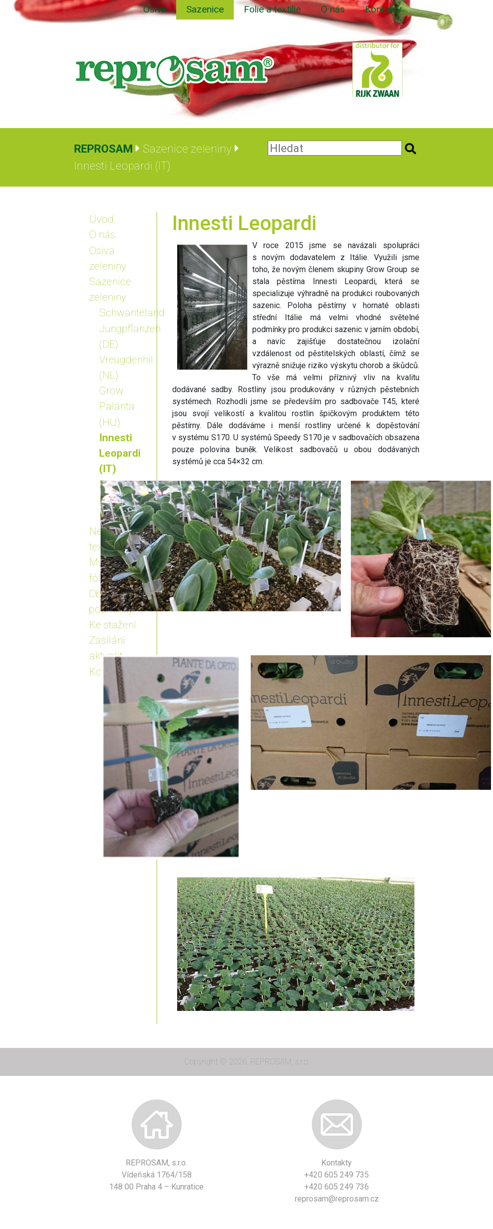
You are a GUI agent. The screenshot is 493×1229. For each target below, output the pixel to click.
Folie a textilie (272, 9)
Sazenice (205, 9)
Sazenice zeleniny (110, 289)
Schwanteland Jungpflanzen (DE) (124, 328)
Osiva (154, 9)
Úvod (101, 219)
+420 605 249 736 (336, 1186)
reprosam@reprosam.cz (337, 1198)
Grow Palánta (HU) (117, 406)
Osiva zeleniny (107, 258)
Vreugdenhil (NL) (124, 367)
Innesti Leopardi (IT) (120, 453)
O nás (333, 9)
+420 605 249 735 (336, 1174)
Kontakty (383, 9)
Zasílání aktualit (107, 648)
